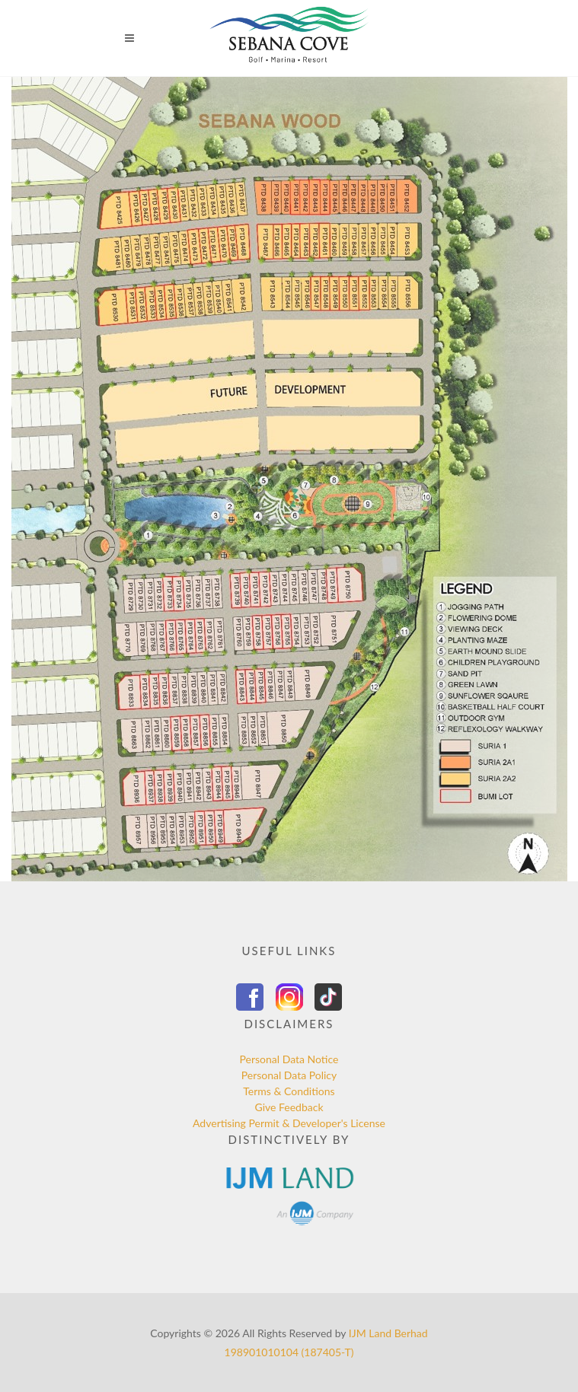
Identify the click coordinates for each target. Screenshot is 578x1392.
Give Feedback (288, 1107)
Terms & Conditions (288, 1091)
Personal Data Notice (289, 1059)
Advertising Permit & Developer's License (289, 1122)
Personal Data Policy (289, 1075)
